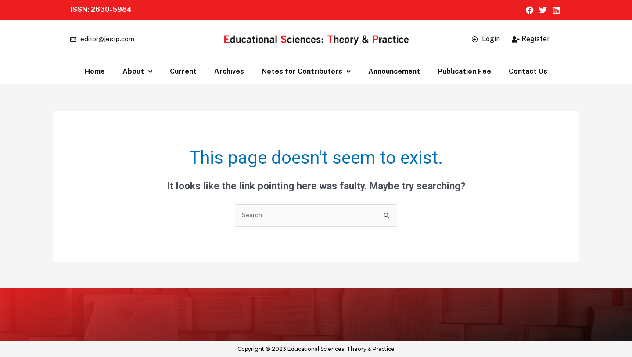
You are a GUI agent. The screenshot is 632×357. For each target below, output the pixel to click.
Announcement (394, 71)
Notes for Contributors (306, 71)
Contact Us (528, 71)
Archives (229, 71)
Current (183, 71)
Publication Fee (464, 71)
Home (95, 71)
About (137, 71)
